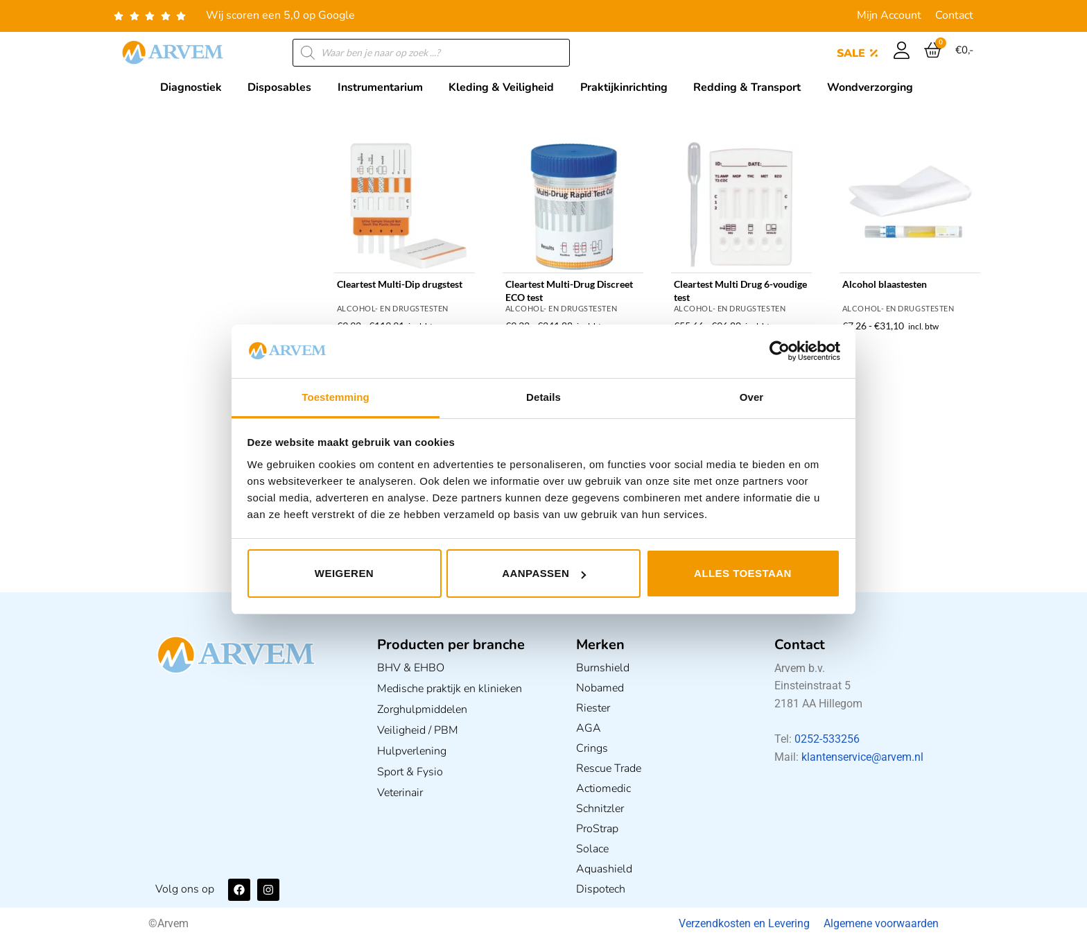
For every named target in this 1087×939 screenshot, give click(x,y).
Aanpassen (544, 573)
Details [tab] (543, 397)
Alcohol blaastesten (884, 284)
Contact (954, 15)
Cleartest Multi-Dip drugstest (399, 284)
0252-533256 (827, 739)
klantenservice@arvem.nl (862, 757)
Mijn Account (889, 15)
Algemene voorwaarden (881, 923)
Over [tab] (752, 397)
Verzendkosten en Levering (744, 923)
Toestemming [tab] (335, 397)
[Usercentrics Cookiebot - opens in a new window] (779, 351)
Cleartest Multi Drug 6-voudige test (740, 290)
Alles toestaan (743, 573)
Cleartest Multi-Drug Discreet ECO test (569, 290)
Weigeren (344, 573)
